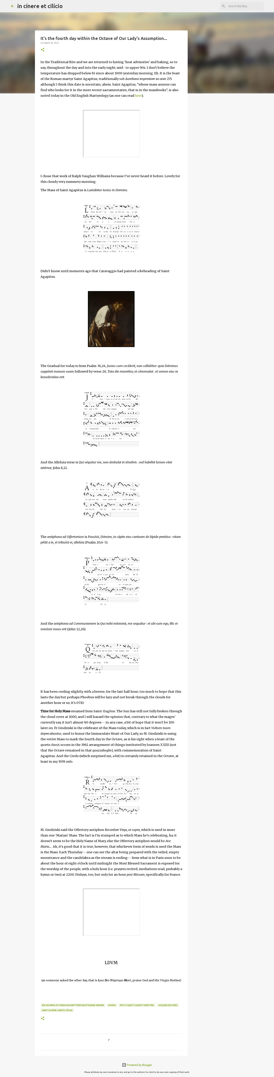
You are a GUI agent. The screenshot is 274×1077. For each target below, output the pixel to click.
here (138, 96)
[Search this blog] (245, 6)
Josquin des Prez (168, 1005)
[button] (43, 50)
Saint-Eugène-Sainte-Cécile (57, 1010)
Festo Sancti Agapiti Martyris (137, 1005)
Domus (112, 1005)
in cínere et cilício (40, 6)
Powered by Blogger (137, 1065)
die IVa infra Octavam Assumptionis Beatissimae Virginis (73, 1005)
